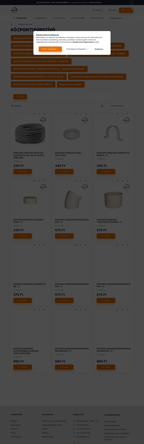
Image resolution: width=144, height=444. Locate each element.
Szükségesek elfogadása (76, 49)
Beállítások (99, 49)
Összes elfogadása (48, 49)
